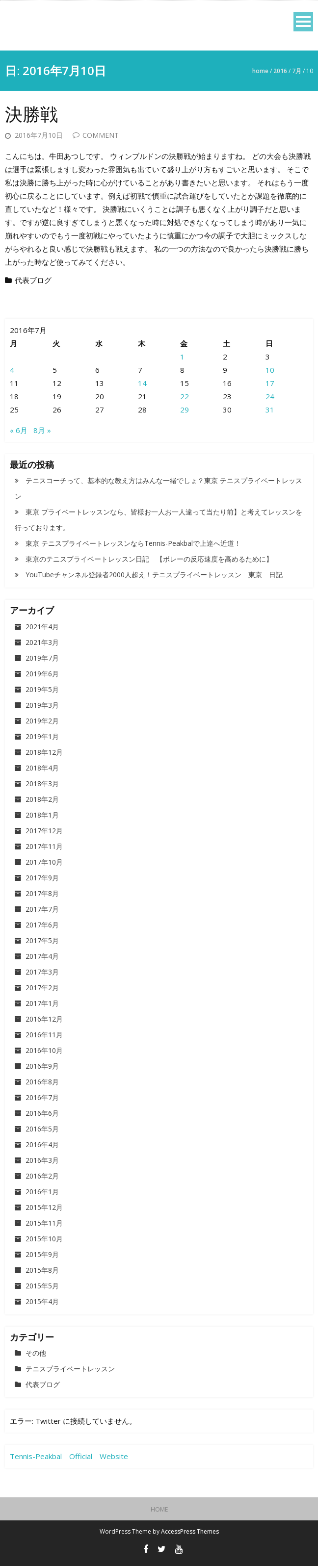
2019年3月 (42, 705)
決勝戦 (31, 114)
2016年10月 (44, 1050)
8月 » (42, 430)
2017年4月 (42, 956)
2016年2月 (42, 1176)
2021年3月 (42, 642)
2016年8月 (42, 1081)
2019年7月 (42, 658)
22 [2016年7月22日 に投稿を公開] (184, 396)
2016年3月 (42, 1160)
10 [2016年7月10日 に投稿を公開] (269, 370)
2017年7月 (42, 909)
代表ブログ (33, 280)
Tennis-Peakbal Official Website (69, 1456)
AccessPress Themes (190, 1531)
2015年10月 (44, 1238)
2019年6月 (42, 673)
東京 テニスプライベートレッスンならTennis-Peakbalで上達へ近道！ (133, 543)
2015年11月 (44, 1223)
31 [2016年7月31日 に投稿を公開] (269, 409)
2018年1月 (42, 815)
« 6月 (18, 430)
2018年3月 (42, 783)
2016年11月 (44, 1034)
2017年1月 (42, 1003)
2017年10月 (44, 862)
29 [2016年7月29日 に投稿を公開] (184, 409)
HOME (159, 1510)
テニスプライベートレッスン (70, 1368)
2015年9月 (42, 1254)
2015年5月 (42, 1285)
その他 (36, 1353)
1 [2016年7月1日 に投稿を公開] (182, 356)
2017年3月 (42, 971)
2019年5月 (42, 689)
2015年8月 (42, 1270)
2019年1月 (42, 736)
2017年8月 (42, 893)
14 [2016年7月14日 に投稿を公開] (142, 383)
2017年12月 (44, 830)
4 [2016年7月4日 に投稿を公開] (12, 370)
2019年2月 (42, 720)
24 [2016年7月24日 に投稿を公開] (269, 396)
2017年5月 (42, 940)
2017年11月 (44, 846)
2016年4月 (42, 1144)
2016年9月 (42, 1066)
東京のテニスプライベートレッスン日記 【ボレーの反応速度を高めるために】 (149, 559)
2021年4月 (42, 626)
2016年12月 (44, 1019)
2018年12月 (44, 752)
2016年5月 (42, 1128)
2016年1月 (42, 1191)
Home (260, 71)
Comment (100, 135)
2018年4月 (42, 767)
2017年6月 (42, 924)
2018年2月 (42, 799)
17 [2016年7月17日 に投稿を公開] (269, 383)
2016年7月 (42, 1097)
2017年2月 (42, 987)
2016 (280, 71)
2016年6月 (42, 1113)
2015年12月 (44, 1207)
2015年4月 (42, 1301)
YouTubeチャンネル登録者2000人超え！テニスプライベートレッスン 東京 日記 (154, 574)
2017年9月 (42, 877)
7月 (296, 71)
